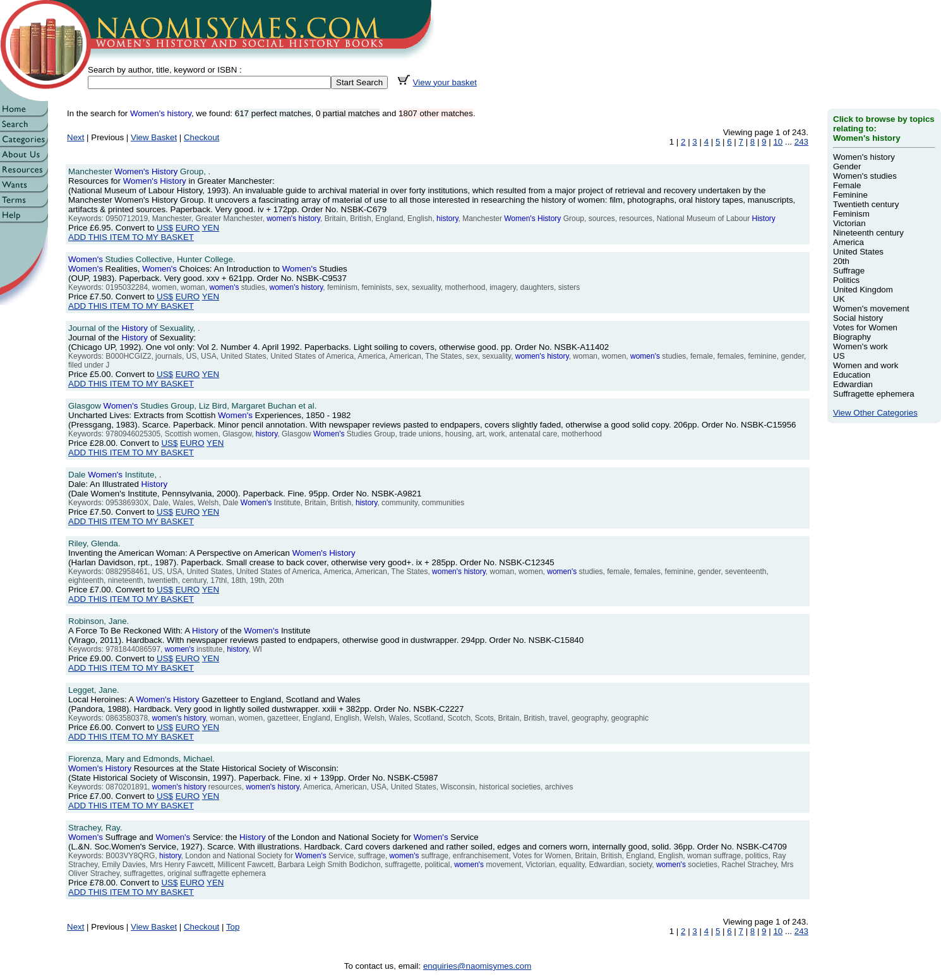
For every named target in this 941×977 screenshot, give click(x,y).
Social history (858, 318)
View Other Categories (875, 412)
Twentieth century (866, 204)
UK (839, 299)
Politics (846, 280)
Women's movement (871, 308)
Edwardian (853, 384)
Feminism (851, 214)
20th (841, 261)
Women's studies (865, 176)
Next (75, 137)
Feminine (850, 195)
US (839, 356)
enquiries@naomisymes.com (477, 966)
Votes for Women (865, 327)
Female (847, 185)
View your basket (445, 82)
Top (233, 927)
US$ (165, 227)
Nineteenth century (868, 232)
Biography (852, 337)
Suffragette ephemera (873, 394)
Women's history (864, 157)
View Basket (154, 137)
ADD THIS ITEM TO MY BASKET (131, 237)
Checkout (201, 137)
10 (777, 142)
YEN (210, 227)
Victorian (849, 223)
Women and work (865, 365)
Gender (847, 166)
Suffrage (849, 270)
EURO (188, 227)
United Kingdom (863, 289)
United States (858, 251)
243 (801, 142)
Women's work (860, 346)
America (848, 242)
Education (851, 375)
